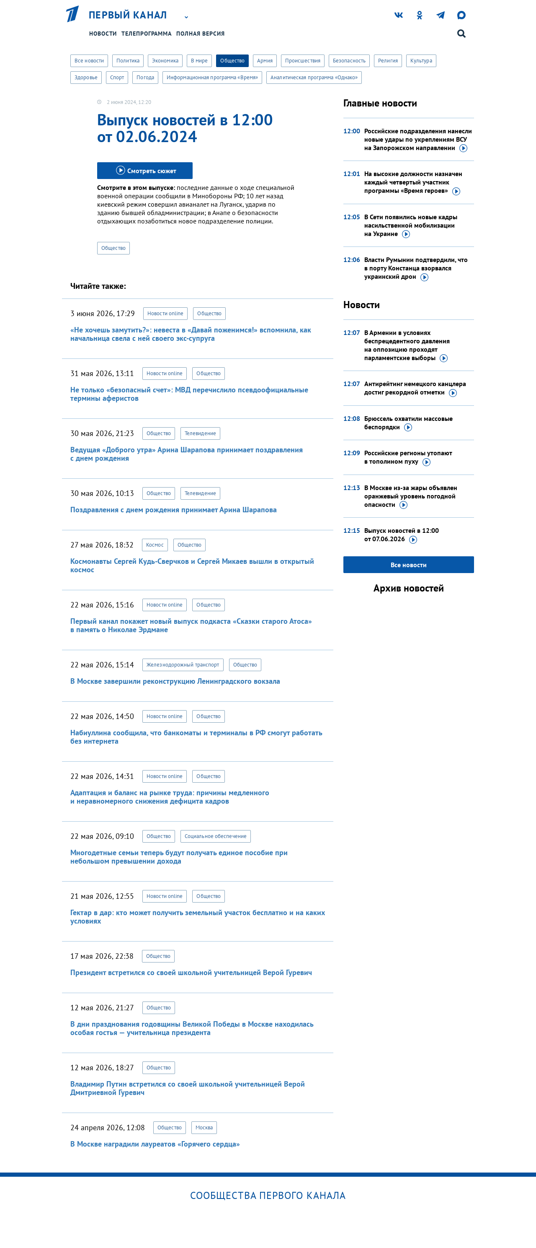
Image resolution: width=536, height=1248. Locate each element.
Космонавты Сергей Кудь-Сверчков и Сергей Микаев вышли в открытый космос (192, 565)
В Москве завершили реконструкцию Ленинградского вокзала (175, 681)
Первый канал (128, 15)
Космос (155, 544)
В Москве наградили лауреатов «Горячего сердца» (155, 1144)
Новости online (165, 313)
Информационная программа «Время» (212, 77)
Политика (127, 60)
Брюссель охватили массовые (408, 423)
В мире (199, 60)
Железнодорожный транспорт (183, 664)
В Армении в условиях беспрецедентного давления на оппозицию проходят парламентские (407, 345)
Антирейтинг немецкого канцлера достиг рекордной (415, 388)
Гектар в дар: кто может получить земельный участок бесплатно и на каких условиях (197, 917)
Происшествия (302, 60)
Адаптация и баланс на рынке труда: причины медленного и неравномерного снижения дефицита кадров (169, 797)
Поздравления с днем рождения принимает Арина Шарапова (173, 509)
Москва (204, 1127)
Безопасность (349, 60)
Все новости (89, 60)
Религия (388, 60)
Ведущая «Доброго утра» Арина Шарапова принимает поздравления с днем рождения (186, 454)
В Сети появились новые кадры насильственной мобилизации (410, 226)
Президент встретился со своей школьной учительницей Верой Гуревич (191, 972)
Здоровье (86, 77)
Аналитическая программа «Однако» (314, 77)
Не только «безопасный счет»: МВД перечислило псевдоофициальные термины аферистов (189, 394)
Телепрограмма (146, 33)
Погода (145, 77)
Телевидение (200, 433)
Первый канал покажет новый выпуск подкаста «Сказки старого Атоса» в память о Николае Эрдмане (191, 625)
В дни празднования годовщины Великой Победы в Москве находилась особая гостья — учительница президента (191, 1028)
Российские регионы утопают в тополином (408, 457)
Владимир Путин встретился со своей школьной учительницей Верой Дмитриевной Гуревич (187, 1088)
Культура (421, 60)
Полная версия (200, 33)
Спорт (117, 77)
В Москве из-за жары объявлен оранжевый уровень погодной (410, 496)
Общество (232, 60)
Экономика (165, 60)
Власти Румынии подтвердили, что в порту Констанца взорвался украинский (416, 268)
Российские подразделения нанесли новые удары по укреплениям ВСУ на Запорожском (418, 140)
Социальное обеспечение (216, 836)
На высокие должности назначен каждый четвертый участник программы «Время (413, 182)
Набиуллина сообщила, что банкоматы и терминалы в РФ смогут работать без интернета (196, 737)
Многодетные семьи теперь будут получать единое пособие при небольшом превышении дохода (179, 857)
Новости (103, 33)
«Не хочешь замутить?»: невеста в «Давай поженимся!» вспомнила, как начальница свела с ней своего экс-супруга (190, 334)
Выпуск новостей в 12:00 (401, 535)
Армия (265, 60)
